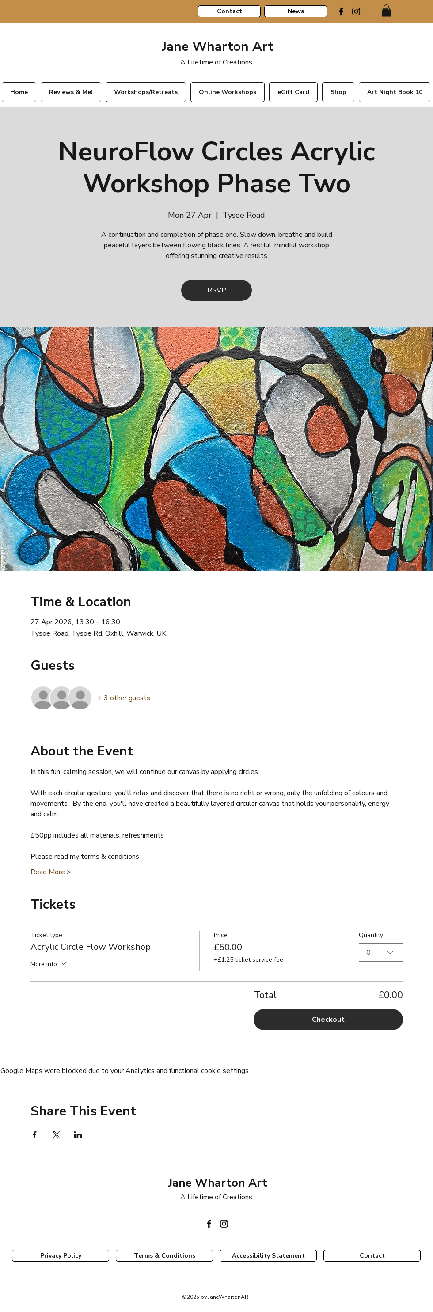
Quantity (371, 935)
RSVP (216, 290)
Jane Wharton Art (216, 47)
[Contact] (229, 11)
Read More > (50, 872)
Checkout (328, 1019)
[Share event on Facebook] (34, 1134)
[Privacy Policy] (60, 1256)
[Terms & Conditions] (164, 1256)
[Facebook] (341, 11)
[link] (386, 10)
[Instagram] (356, 11)
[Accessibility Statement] (268, 1256)
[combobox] (381, 952)
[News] (295, 11)
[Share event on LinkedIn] (78, 1134)
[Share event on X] (56, 1134)
